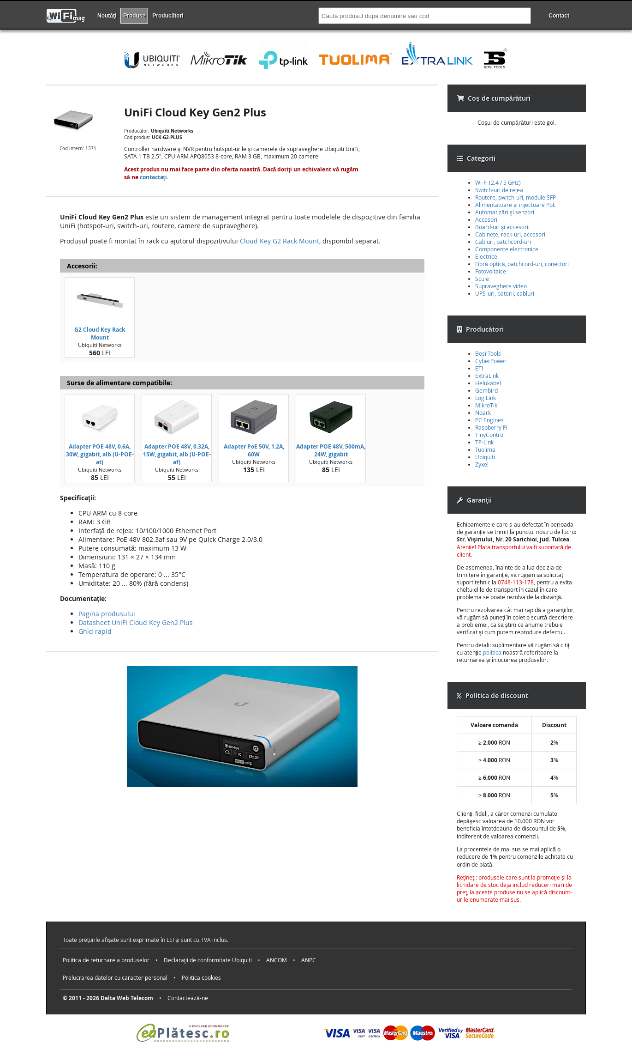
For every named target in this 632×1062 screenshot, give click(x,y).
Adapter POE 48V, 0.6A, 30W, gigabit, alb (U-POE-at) (100, 454)
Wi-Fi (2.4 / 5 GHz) (498, 182)
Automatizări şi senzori (504, 212)
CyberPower (491, 360)
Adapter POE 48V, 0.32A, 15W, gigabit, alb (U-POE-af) (177, 454)
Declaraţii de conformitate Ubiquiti (208, 960)
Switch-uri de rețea (499, 190)
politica (492, 652)
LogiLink (485, 397)
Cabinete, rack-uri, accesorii (511, 234)
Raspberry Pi (491, 427)
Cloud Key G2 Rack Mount (279, 241)
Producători (167, 15)
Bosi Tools (488, 353)
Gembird (486, 390)
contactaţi (153, 177)
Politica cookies (201, 977)
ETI (479, 368)
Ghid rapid (95, 631)
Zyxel (482, 464)
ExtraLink (487, 375)
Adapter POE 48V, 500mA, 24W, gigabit (330, 450)
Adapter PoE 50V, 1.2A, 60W (254, 450)
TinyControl (490, 434)
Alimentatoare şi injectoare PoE (515, 204)
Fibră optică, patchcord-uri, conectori (522, 263)
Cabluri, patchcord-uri (503, 241)
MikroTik (486, 405)
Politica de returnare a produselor (106, 960)
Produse (134, 15)
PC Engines (489, 420)
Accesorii (487, 219)
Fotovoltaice (490, 271)
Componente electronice (506, 249)
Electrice (486, 256)
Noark (483, 412)
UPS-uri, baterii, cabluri (504, 293)
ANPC (308, 960)
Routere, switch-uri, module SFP (515, 197)
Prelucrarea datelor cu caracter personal (115, 977)
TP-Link (484, 442)
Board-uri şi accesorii (502, 227)
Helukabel (488, 383)
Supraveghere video (501, 286)
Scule (482, 278)
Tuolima (485, 449)
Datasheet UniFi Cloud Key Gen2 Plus (135, 622)
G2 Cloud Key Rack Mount (99, 333)
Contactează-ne (187, 997)
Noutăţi (106, 15)
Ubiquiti (485, 457)
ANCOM (276, 960)
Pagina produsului (106, 613)
